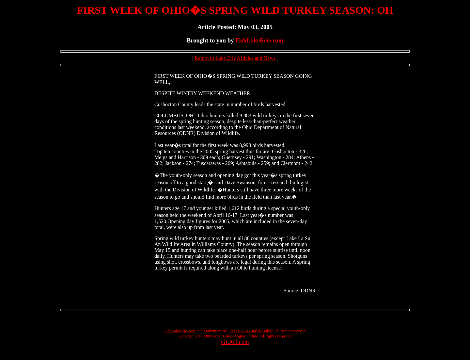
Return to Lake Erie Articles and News (235, 58)
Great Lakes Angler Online (250, 330)
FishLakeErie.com (259, 40)
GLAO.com (235, 342)
